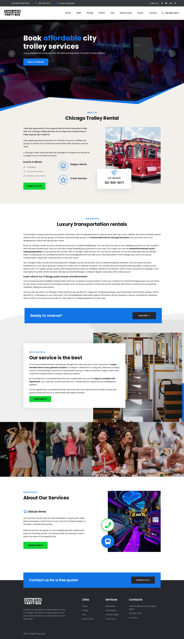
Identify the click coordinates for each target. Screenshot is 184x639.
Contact (153, 13)
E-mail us (133, 617)
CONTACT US (142, 580)
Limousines (110, 606)
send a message (67, 3)
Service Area (126, 13)
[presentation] (11, 53)
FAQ (112, 13)
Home (68, 13)
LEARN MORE (39, 399)
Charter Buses (112, 614)
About (140, 13)
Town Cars (110, 618)
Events (102, 13)
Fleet (79, 13)
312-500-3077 (44, 3)
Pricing (90, 13)
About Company (36, 65)
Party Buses (110, 610)
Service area (88, 618)
